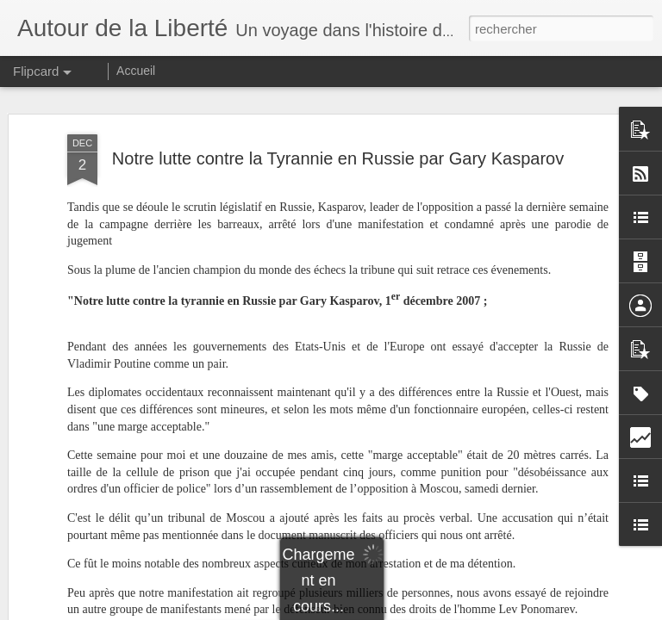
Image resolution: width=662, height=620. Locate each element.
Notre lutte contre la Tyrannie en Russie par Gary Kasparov (338, 152)
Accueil (135, 71)
